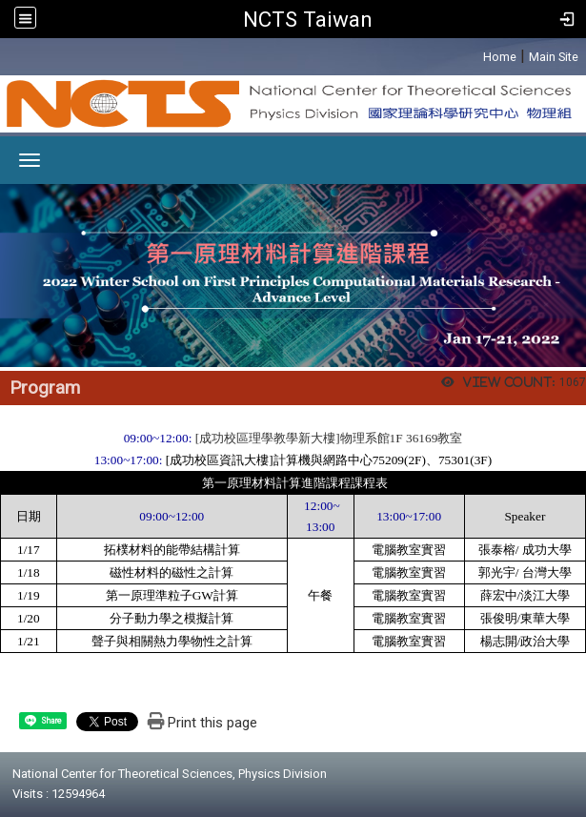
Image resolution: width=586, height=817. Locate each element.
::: (473, 54)
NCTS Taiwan (308, 19)
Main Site (553, 57)
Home (499, 57)
